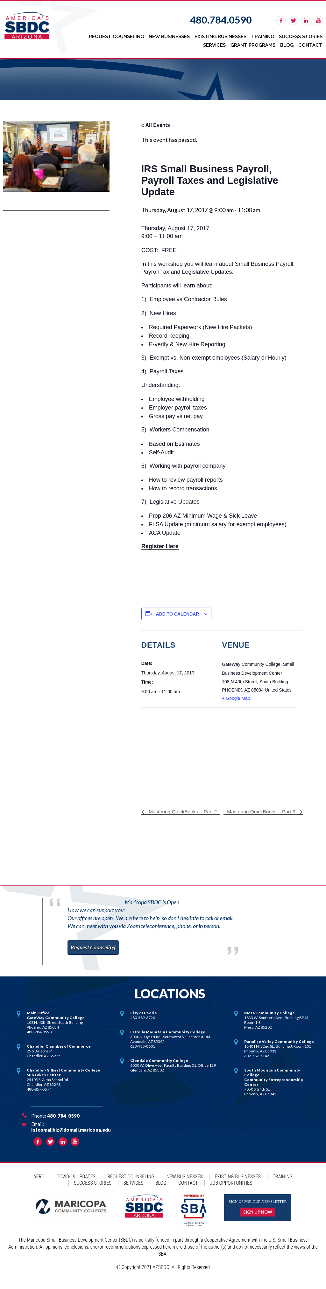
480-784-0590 (63, 1123)
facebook (281, 20)
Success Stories (301, 36)
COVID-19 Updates (75, 1184)
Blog (287, 44)
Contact (311, 44)
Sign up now (257, 1219)
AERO (39, 1184)
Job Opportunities (231, 1190)
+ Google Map (236, 696)
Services (215, 44)
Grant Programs (253, 44)
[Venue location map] (175, 749)
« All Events (155, 123)
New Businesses (170, 36)
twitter (293, 20)
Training (263, 36)
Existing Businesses (221, 36)
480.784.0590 (221, 20)
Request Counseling (117, 36)
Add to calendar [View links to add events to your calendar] (177, 612)
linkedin (305, 20)
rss (318, 20)
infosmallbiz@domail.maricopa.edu (71, 1137)
